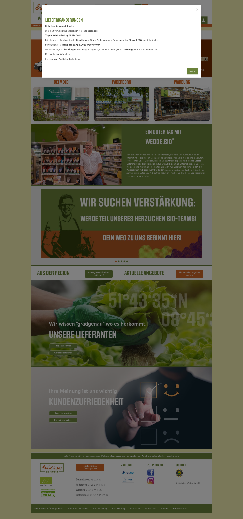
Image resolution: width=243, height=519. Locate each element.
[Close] (197, 9)
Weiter (192, 71)
